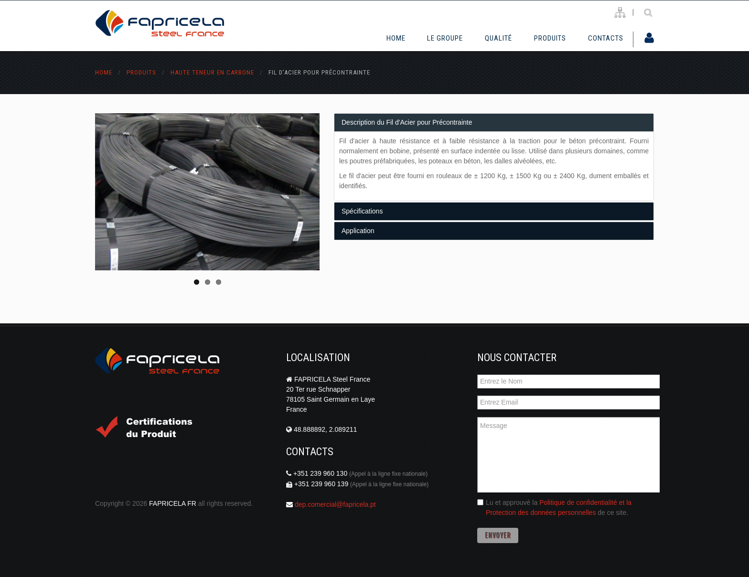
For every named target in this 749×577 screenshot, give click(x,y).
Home (396, 38)
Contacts (605, 38)
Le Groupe (445, 38)
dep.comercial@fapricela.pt (335, 504)
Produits (550, 38)
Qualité (498, 38)
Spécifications (362, 211)
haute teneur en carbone (212, 72)
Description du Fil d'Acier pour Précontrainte (407, 122)
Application (358, 231)
